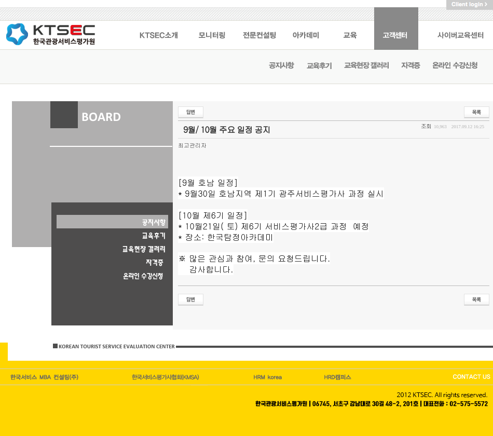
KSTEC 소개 (158, 28)
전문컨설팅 (259, 28)
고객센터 (396, 28)
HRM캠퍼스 (269, 377)
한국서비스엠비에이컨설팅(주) (44, 377)
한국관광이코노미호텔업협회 (166, 377)
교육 (351, 28)
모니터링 (211, 28)
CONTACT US (471, 377)
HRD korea (338, 377)
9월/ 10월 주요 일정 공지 (226, 129)
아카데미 (306, 28)
